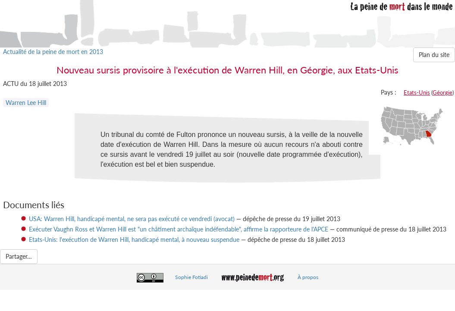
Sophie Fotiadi (191, 277)
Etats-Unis (417, 92)
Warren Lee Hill (26, 102)
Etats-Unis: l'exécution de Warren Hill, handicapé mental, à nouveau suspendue (134, 239)
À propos (308, 277)
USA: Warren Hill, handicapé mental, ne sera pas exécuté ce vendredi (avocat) (132, 218)
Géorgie (442, 92)
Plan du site (434, 54)
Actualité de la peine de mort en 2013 (53, 51)
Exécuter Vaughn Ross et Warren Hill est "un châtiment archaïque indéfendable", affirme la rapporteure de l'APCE (178, 229)
